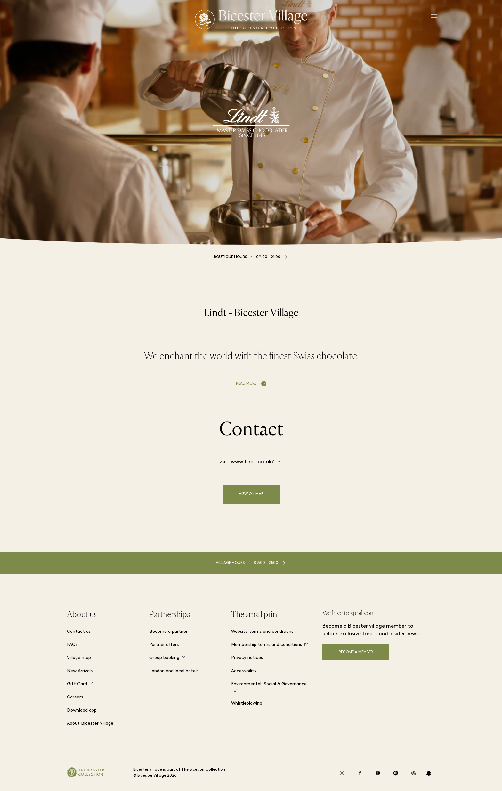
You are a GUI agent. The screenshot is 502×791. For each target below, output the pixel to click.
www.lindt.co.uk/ (252, 462)
